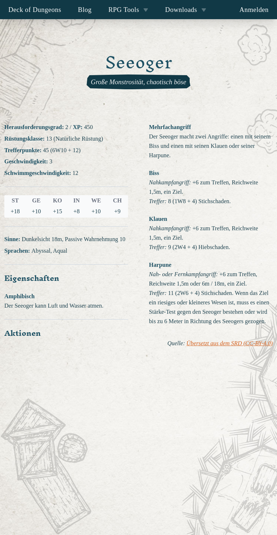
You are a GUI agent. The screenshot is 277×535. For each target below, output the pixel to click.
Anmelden (254, 9)
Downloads (185, 9)
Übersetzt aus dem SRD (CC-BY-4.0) (229, 343)
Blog (85, 9)
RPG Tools (128, 9)
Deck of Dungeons (34, 9)
